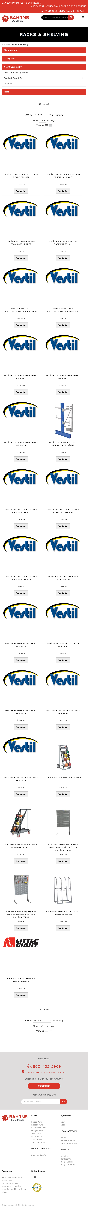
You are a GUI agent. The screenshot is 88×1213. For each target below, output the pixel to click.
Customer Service (10, 1183)
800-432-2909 (44, 1066)
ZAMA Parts (36, 1139)
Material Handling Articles (14, 1189)
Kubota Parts (37, 1125)
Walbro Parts (37, 1136)
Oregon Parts (37, 1131)
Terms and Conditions (12, 1177)
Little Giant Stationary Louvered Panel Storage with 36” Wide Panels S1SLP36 (63, 847)
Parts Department (69, 1143)
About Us (65, 1156)
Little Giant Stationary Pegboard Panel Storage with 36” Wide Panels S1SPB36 (21, 914)
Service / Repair (68, 1140)
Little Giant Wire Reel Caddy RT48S (63, 777)
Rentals (64, 1137)
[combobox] (57, 17)
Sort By (28, 115)
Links (4, 1192)
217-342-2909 (49, 11)
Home (5, 44)
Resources (7, 1171)
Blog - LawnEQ (68, 1165)
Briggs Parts (36, 1122)
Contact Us (66, 1159)
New (63, 1122)
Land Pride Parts (38, 1128)
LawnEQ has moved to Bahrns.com (21, 3)
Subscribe (44, 1086)
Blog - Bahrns (67, 1162)
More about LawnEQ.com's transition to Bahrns (58, 6)
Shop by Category (39, 1142)
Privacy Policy (8, 1180)
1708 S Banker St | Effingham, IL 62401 (44, 1072)
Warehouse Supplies (11, 1186)
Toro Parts (36, 1134)
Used (63, 1125)
